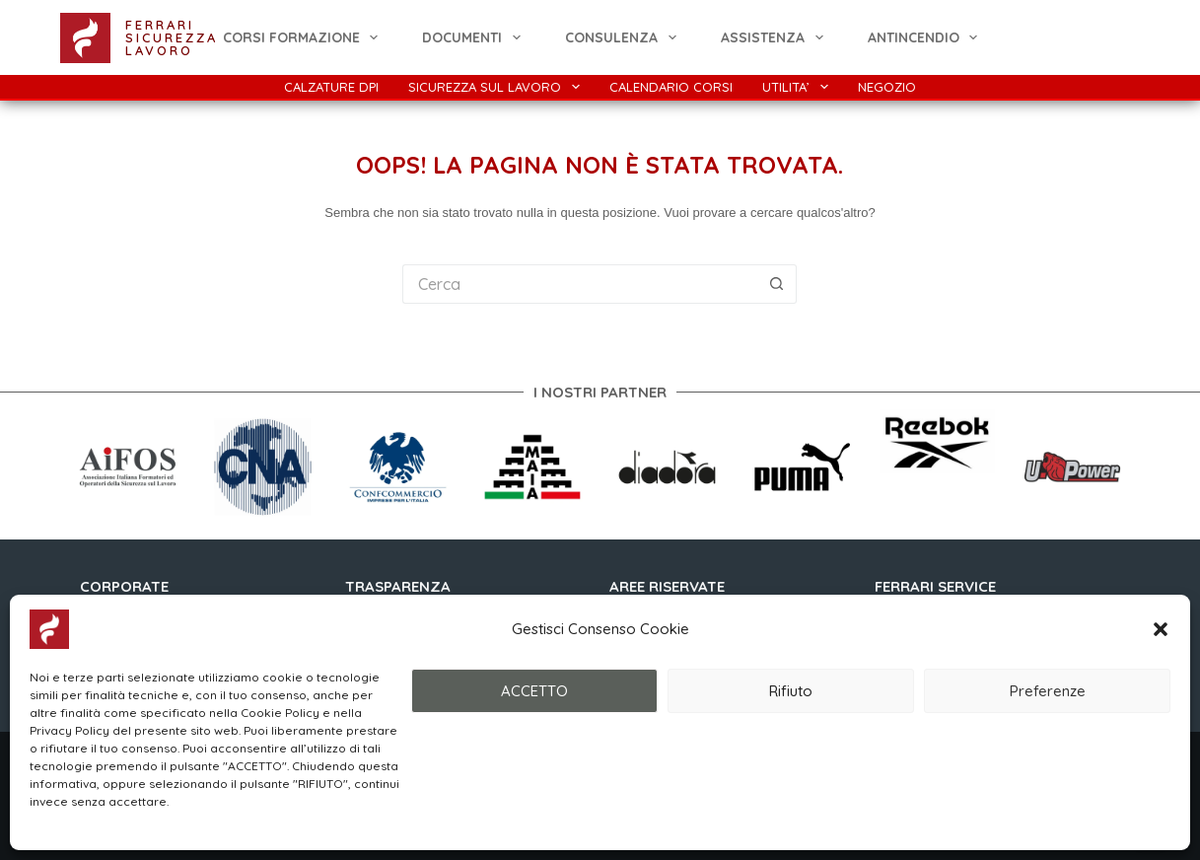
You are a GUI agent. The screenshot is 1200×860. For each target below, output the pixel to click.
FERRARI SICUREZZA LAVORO (171, 37)
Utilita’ (799, 87)
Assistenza (776, 37)
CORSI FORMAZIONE (305, 37)
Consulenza (624, 37)
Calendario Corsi (671, 87)
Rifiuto (790, 690)
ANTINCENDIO (927, 37)
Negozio (887, 87)
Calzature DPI (331, 87)
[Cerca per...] (579, 284)
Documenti (475, 37)
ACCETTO (534, 690)
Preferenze (1048, 690)
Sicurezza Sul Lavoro (498, 87)
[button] (1160, 629)
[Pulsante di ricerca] (777, 284)
